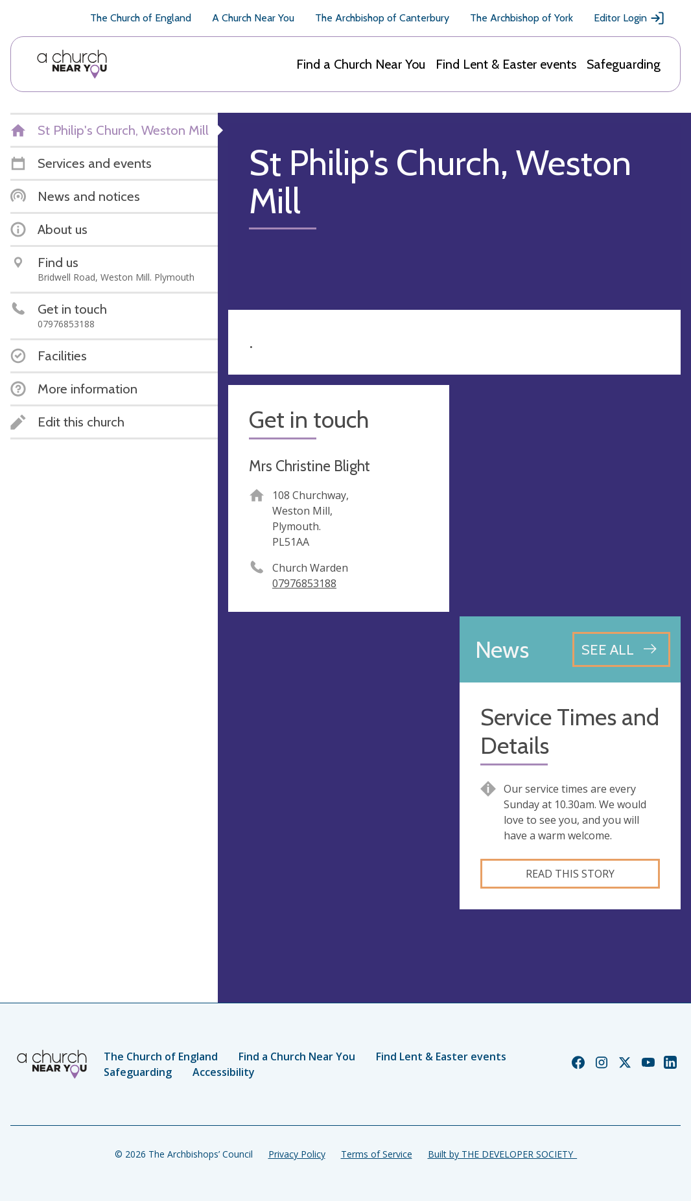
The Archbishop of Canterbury (382, 18)
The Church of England (140, 18)
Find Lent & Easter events (506, 64)
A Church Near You (253, 18)
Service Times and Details (569, 731)
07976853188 (304, 583)
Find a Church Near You (360, 64)
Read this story (570, 874)
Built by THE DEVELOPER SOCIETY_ (502, 1154)
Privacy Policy (296, 1154)
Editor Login (629, 18)
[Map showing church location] (570, 495)
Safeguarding (624, 64)
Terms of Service (376, 1154)
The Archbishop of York (521, 18)
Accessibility (224, 1072)
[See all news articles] (621, 649)
